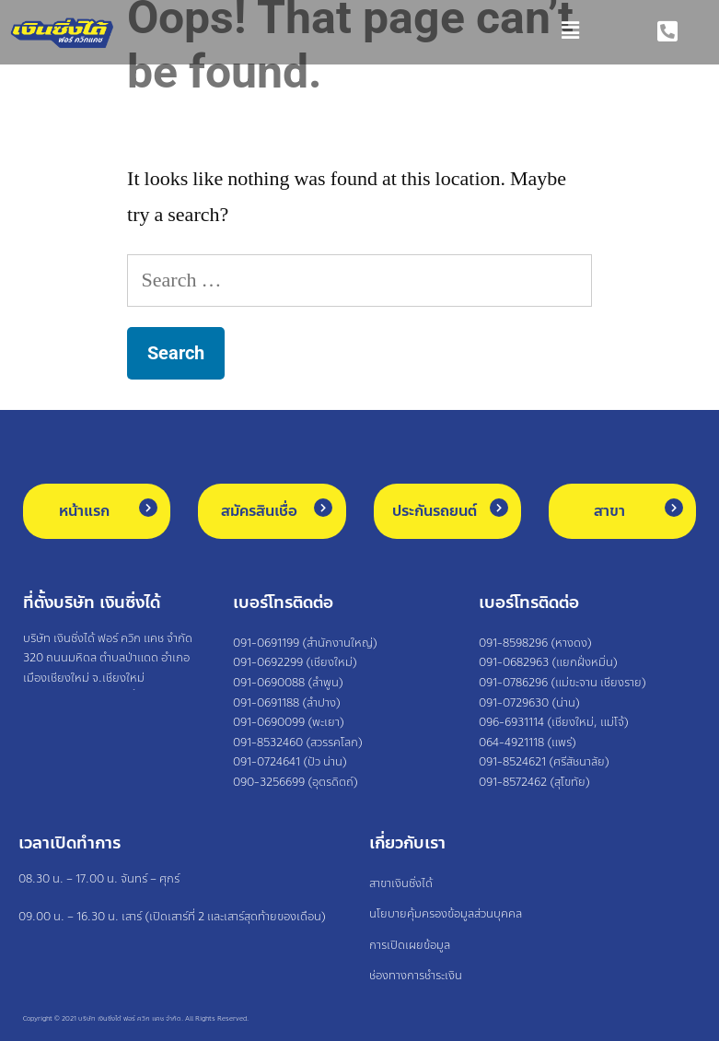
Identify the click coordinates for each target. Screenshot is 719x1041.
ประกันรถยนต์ (434, 510)
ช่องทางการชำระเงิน (415, 975)
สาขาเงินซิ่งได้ (401, 883)
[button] (357, 32)
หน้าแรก (84, 510)
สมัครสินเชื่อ (259, 510)
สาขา (609, 510)
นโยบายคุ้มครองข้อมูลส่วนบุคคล (445, 914)
